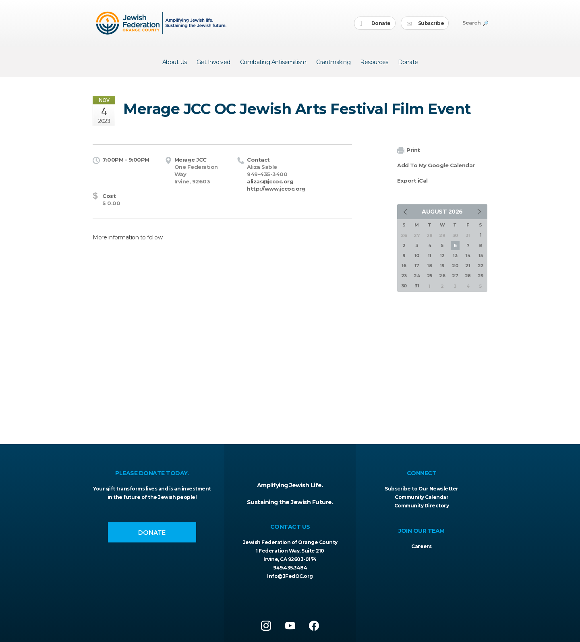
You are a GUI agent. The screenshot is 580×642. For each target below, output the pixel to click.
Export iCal (412, 180)
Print (408, 150)
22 (481, 265)
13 (455, 255)
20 (455, 265)
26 (442, 275)
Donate (375, 23)
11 (429, 255)
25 (429, 275)
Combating (273, 62)
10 (416, 255)
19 (442, 265)
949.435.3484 (290, 568)
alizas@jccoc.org (270, 181)
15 (480, 255)
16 (404, 265)
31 (416, 286)
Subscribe (425, 23)
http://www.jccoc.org (276, 188)
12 (442, 255)
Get (213, 62)
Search (474, 23)
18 (429, 265)
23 (404, 275)
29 (481, 275)
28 (468, 275)
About (174, 62)
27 (455, 275)
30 (404, 286)
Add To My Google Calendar (436, 165)
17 (416, 265)
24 (417, 275)
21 (467, 265)
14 (467, 255)
